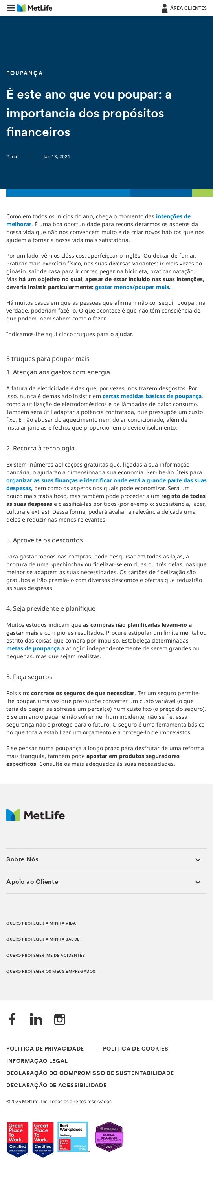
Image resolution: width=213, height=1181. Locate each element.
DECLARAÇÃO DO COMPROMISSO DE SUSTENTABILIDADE (90, 1074)
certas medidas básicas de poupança (152, 396)
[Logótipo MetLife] (35, 819)
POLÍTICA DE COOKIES (135, 1049)
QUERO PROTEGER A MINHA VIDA (41, 923)
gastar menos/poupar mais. (133, 287)
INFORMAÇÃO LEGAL (37, 1061)
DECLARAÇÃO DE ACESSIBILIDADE (56, 1086)
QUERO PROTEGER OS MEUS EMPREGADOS (50, 972)
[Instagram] (59, 1020)
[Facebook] (12, 1020)
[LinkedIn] (36, 1020)
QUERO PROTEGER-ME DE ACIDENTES (45, 956)
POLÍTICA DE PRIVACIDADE (45, 1049)
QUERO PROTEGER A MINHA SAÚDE (43, 939)
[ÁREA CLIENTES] (183, 8)
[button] (11, 8)
